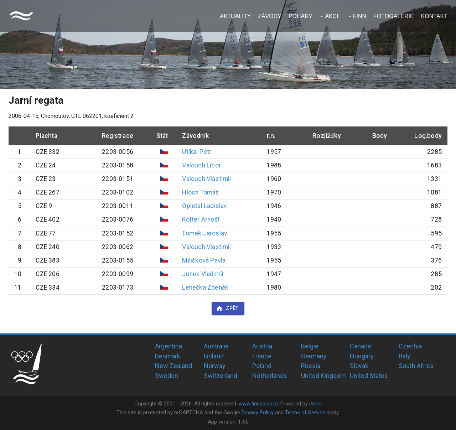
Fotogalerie (393, 16)
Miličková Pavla (204, 260)
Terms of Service (305, 412)
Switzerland (220, 375)
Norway (215, 365)
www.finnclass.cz (259, 403)
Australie (216, 346)
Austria (262, 346)
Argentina (168, 346)
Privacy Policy (258, 412)
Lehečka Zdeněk (205, 287)
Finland (214, 356)
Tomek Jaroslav (204, 233)
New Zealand (173, 365)
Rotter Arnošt (200, 219)
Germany (314, 356)
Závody (269, 16)
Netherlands (269, 375)
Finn (359, 16)
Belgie (309, 346)
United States (369, 375)
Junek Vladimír (203, 274)
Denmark (167, 356)
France (261, 356)
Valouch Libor (201, 165)
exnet (315, 403)
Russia (310, 365)
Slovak (359, 365)
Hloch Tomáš (200, 192)
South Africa (416, 365)
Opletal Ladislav (204, 205)
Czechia (410, 346)
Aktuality (235, 16)
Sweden (166, 375)
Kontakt (434, 16)
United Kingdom (323, 375)
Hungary (362, 356)
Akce (333, 16)
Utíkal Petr (196, 151)
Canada (360, 346)
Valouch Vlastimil (206, 178)
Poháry (300, 16)
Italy (404, 356)
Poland (261, 365)
